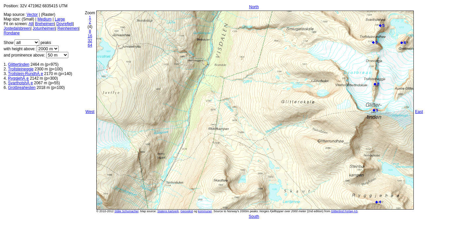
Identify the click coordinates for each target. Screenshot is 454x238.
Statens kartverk (168, 211)
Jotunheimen (44, 28)
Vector (32, 14)
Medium (44, 19)
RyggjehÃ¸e (18, 78)
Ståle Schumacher (126, 211)
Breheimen (44, 23)
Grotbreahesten (21, 87)
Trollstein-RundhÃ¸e (25, 73)
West (89, 111)
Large (60, 19)
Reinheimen (68, 28)
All (30, 23)
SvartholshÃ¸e (20, 83)
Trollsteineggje (21, 69)
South (254, 216)
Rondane (12, 33)
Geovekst (186, 211)
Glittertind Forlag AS (344, 211)
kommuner (205, 211)
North (254, 7)
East (419, 111)
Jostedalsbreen (17, 28)
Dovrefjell (64, 23)
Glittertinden (18, 64)
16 (90, 36)
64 (90, 45)
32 (90, 40)
